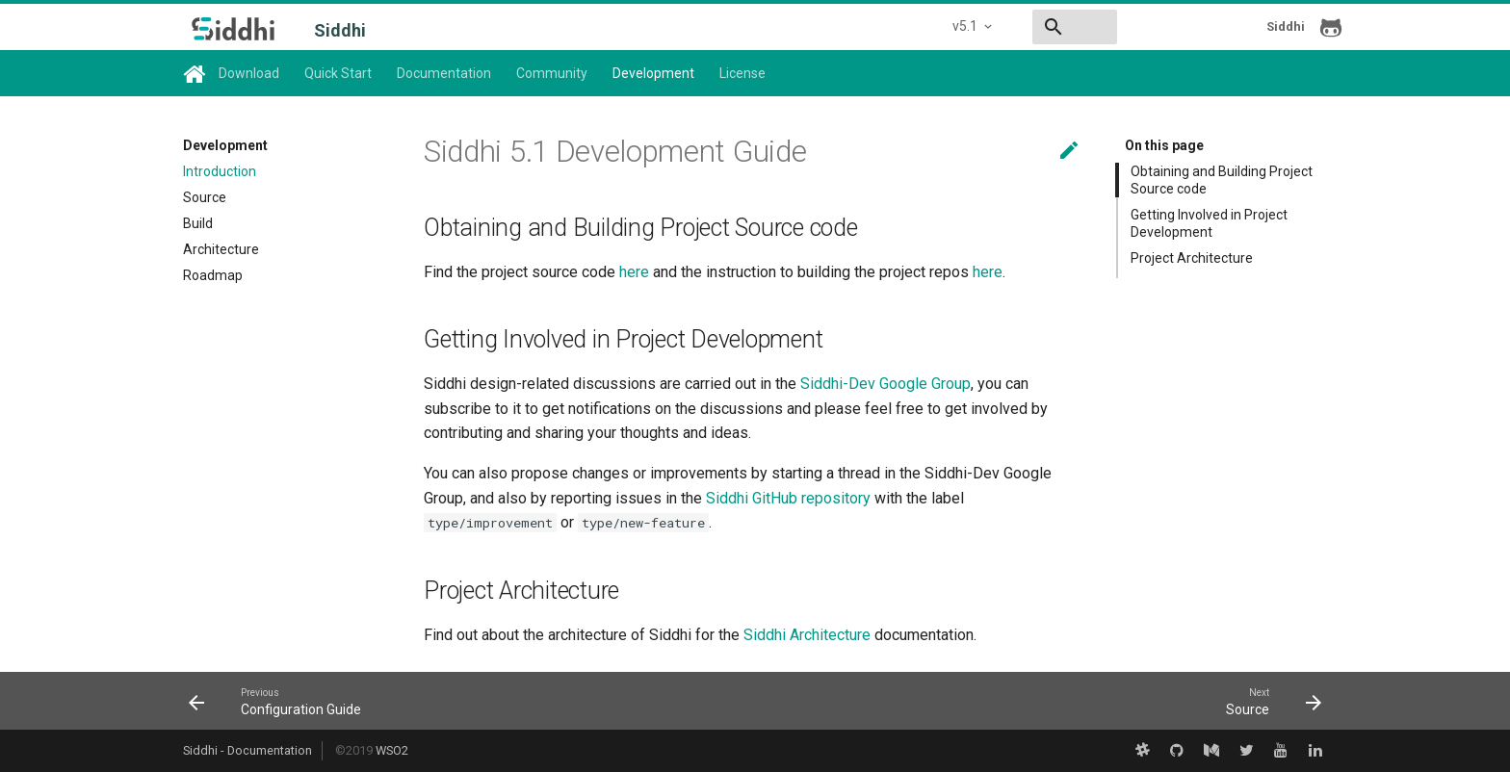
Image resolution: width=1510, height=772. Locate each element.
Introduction (219, 171)
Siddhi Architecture (807, 635)
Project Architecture (1192, 258)
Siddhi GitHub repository (788, 498)
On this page (1164, 145)
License (742, 73)
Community (551, 73)
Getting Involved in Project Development (1209, 223)
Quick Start (338, 73)
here (634, 272)
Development (653, 73)
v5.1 (828, 26)
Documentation (444, 73)
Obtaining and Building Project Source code (1222, 180)
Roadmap (213, 275)
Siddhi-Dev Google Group (885, 383)
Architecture (221, 249)
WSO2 (392, 750)
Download (249, 73)
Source (204, 197)
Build (198, 223)
